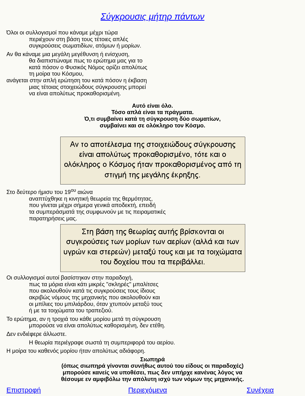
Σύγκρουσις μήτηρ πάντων (152, 16)
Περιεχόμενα (147, 390)
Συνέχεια (260, 390)
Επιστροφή (23, 390)
